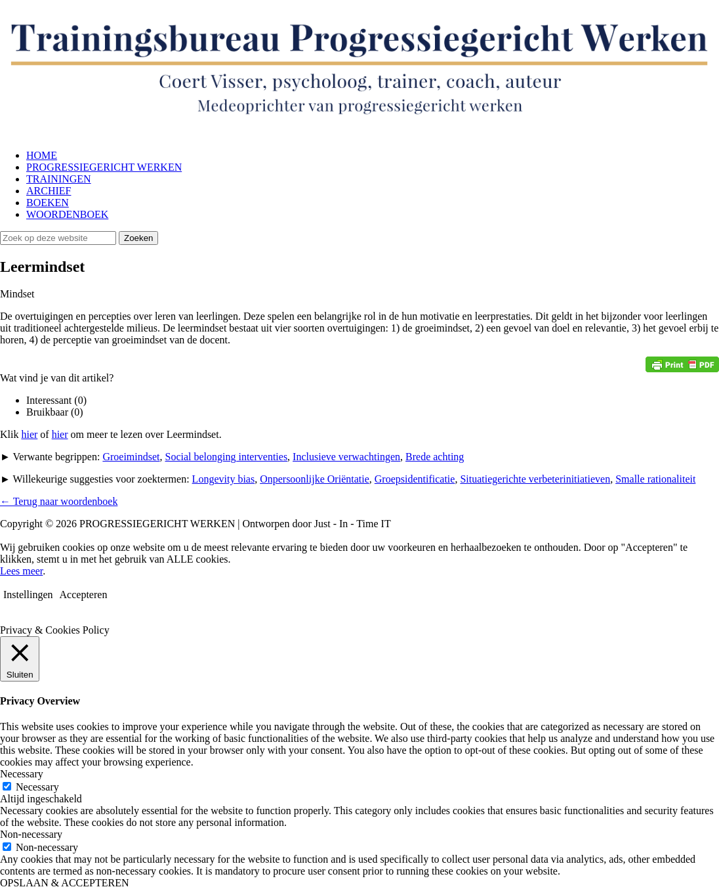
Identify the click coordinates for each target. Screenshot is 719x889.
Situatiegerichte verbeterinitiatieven (535, 479)
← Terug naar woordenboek (58, 501)
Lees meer (21, 570)
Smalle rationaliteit (655, 479)
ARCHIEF (48, 190)
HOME (41, 155)
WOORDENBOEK (67, 214)
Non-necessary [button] (31, 834)
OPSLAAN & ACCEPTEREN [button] (64, 882)
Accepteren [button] (84, 594)
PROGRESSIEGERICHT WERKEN (104, 167)
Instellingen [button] (28, 594)
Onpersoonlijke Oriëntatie (314, 479)
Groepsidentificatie (415, 479)
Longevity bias (223, 479)
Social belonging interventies (226, 456)
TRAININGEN (58, 178)
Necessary (37, 786)
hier (29, 434)
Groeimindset (130, 456)
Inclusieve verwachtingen (346, 456)
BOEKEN (47, 202)
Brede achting (434, 456)
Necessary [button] (21, 773)
